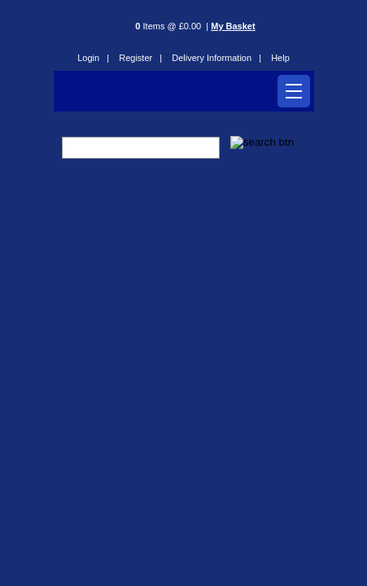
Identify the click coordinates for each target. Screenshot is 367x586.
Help (280, 58)
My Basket (233, 26)
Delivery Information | (216, 58)
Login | (93, 58)
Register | (140, 58)
